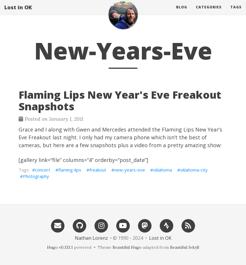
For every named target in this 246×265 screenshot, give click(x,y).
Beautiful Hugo (127, 247)
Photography (36, 176)
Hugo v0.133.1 (60, 247)
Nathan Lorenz (91, 238)
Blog (181, 12)
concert (42, 170)
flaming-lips (69, 170)
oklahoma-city (194, 170)
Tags (236, 12)
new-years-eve (129, 170)
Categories (209, 12)
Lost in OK (18, 13)
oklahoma (162, 170)
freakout (97, 170)
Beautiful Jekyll (184, 247)
